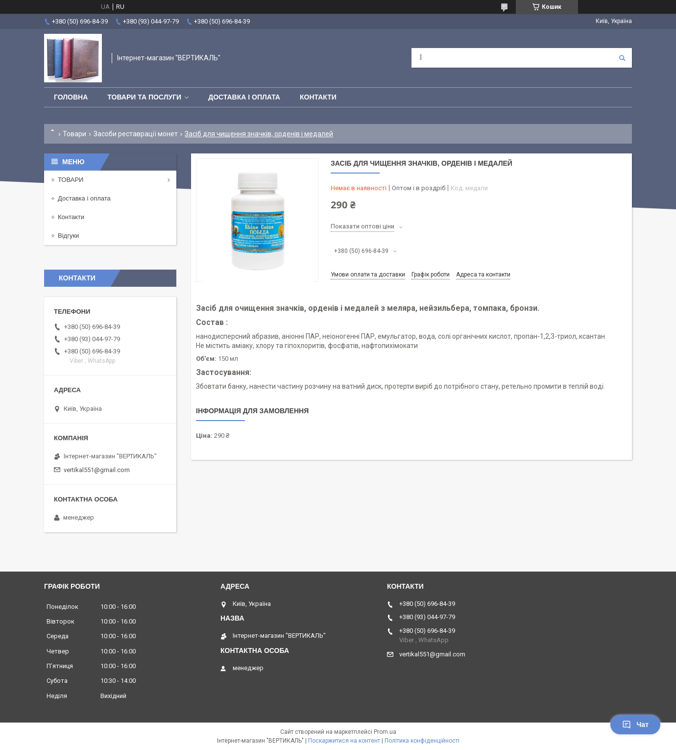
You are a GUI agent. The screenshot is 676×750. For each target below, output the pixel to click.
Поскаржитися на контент (344, 740)
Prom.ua (385, 731)
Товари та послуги (144, 97)
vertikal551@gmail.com (97, 470)
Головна (71, 97)
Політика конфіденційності (422, 740)
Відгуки (68, 235)
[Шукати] (622, 58)
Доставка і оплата (244, 97)
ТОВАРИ (70, 179)
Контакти (318, 97)
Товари (74, 134)
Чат (635, 724)
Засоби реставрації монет (136, 134)
